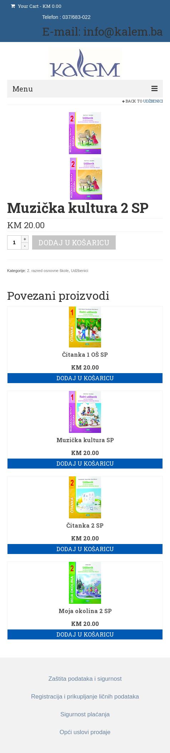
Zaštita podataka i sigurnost (84, 678)
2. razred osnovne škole (48, 270)
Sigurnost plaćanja (85, 714)
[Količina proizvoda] (14, 242)
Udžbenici (153, 101)
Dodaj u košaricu (74, 242)
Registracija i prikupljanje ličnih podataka (85, 696)
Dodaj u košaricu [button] (85, 378)
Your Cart (36, 6)
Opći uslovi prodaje (85, 732)
